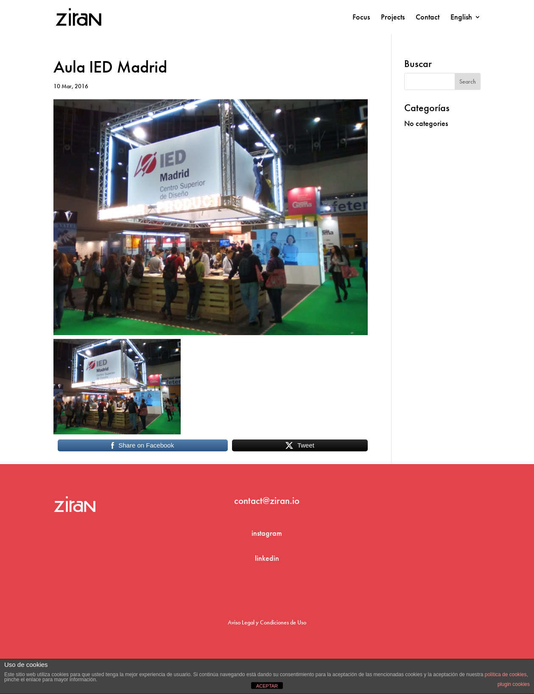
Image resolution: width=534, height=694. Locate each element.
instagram (267, 533)
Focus (361, 18)
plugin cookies (514, 684)
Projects (393, 18)
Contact (427, 18)
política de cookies (506, 674)
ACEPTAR (267, 685)
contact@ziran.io (266, 500)
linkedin (267, 558)
